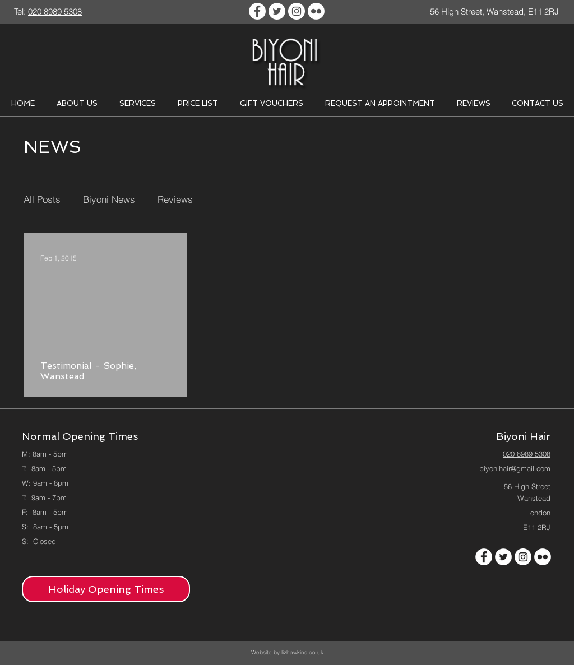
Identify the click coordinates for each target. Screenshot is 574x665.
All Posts (42, 199)
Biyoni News (109, 199)
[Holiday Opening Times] (106, 589)
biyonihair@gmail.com (514, 468)
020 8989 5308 (526, 453)
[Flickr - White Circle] (316, 11)
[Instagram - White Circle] (296, 11)
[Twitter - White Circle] (277, 11)
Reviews (175, 199)
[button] (76, 104)
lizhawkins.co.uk (302, 652)
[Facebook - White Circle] (257, 11)
